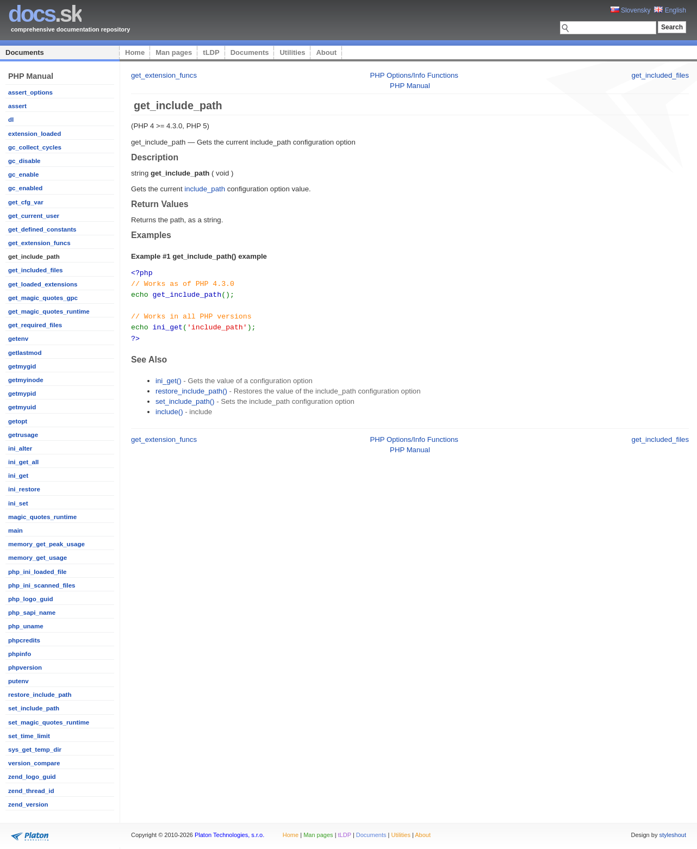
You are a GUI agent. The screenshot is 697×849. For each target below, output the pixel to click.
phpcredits (24, 640)
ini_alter (20, 448)
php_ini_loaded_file (37, 572)
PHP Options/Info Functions (414, 75)
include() (169, 408)
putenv (18, 681)
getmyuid (22, 407)
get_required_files (35, 325)
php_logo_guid (30, 599)
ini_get (18, 475)
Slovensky (631, 10)
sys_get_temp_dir (34, 749)
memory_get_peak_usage (46, 544)
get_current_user (33, 216)
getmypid (22, 393)
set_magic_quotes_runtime (48, 722)
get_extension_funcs (39, 243)
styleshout (672, 835)
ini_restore (24, 489)
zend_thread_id (31, 791)
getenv (18, 338)
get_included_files (35, 270)
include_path (204, 189)
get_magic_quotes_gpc (43, 298)
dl (11, 119)
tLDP (211, 52)
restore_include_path (39, 694)
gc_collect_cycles (34, 147)
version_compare (34, 763)
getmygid (22, 366)
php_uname (25, 626)
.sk (45, 14)
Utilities (292, 52)
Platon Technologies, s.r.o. (229, 835)
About (326, 52)
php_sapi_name (31, 612)
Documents (24, 52)
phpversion (25, 667)
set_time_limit (29, 736)
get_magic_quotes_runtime (49, 311)
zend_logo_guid (32, 776)
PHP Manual (410, 86)
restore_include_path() (191, 387)
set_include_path (33, 708)
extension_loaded (34, 133)
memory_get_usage (37, 557)
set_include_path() (185, 398)
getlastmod (24, 352)
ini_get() (168, 377)
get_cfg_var (25, 202)
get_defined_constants (42, 229)
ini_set (18, 503)
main (15, 530)
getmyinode (25, 380)
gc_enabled (25, 188)
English (670, 10)
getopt (17, 421)
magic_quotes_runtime (42, 517)
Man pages (173, 52)
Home (135, 52)
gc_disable (24, 161)
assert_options (30, 92)
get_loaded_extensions (42, 284)
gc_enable (23, 174)
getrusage (23, 435)
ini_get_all (23, 462)
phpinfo (19, 654)
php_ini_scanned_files (42, 585)
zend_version (28, 804)
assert (17, 106)
